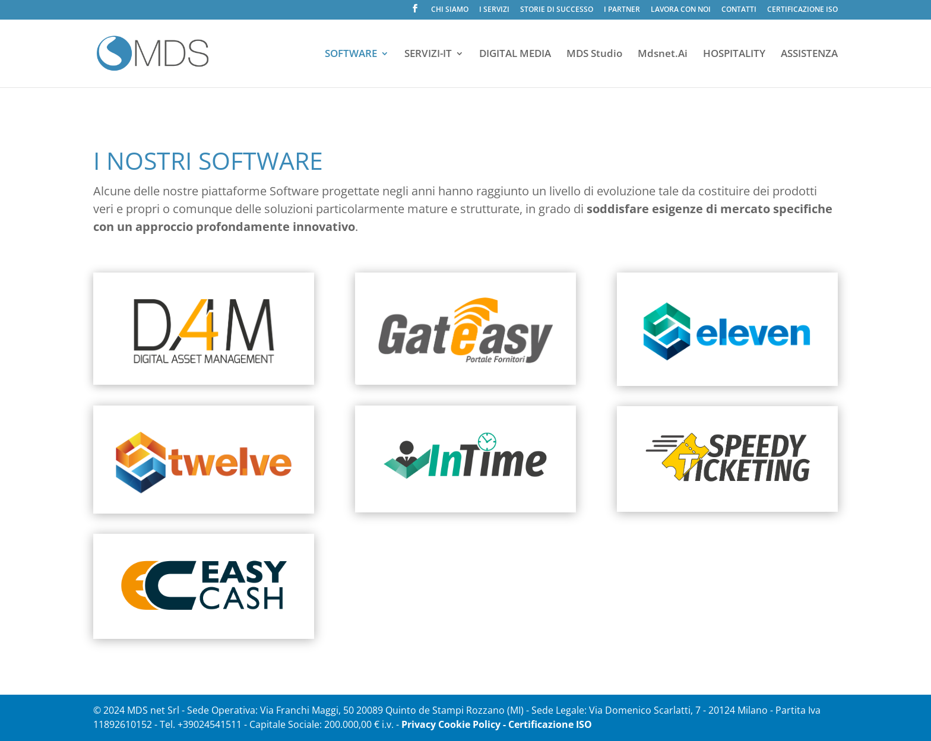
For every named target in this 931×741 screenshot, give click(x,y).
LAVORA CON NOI (681, 10)
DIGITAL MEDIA (515, 54)
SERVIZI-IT (428, 54)
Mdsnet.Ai (663, 54)
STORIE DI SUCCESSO (556, 10)
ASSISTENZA (809, 54)
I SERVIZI (494, 10)
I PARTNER (622, 10)
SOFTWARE (351, 54)
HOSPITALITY (734, 54)
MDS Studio (594, 54)
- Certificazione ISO (547, 724)
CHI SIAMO (449, 10)
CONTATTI (738, 10)
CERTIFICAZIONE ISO (802, 10)
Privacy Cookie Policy (451, 724)
